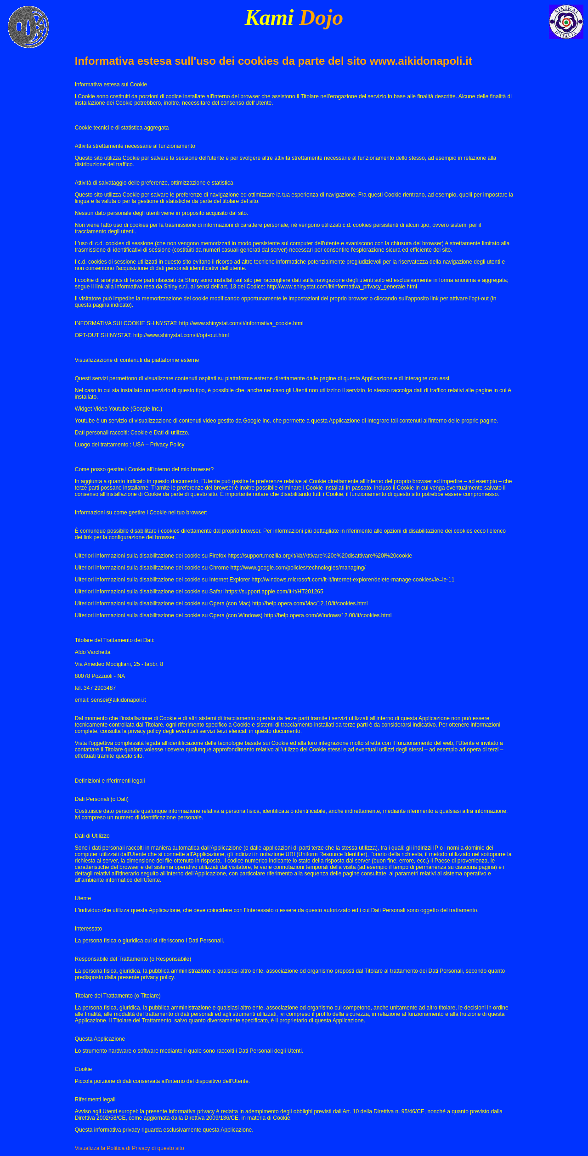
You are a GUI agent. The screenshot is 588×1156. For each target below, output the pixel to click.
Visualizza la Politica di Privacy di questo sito (129, 1148)
